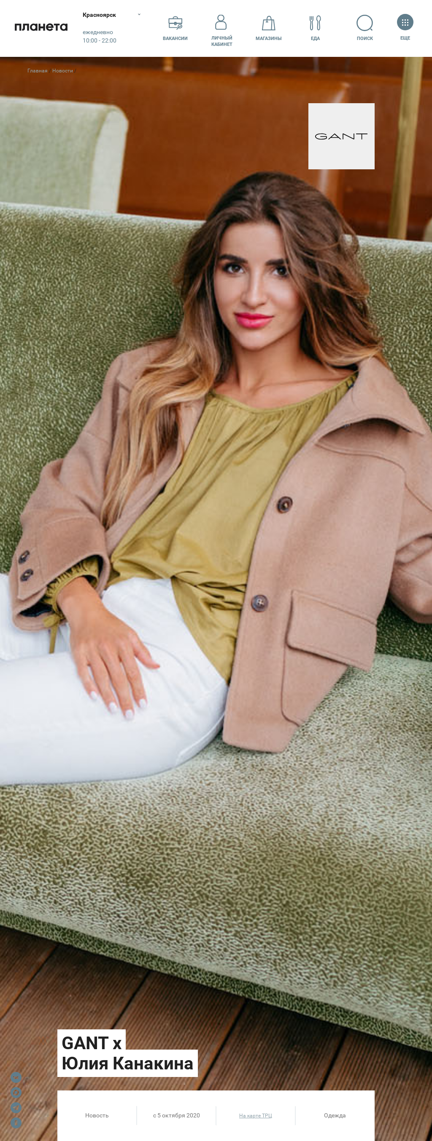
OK (16, 1122)
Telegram (16, 1107)
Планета (42, 28)
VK (16, 1077)
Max (16, 1092)
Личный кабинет (221, 28)
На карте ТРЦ (255, 1116)
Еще (405, 28)
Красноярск (101, 14)
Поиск (365, 28)
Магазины (269, 28)
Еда (315, 28)
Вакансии (175, 28)
